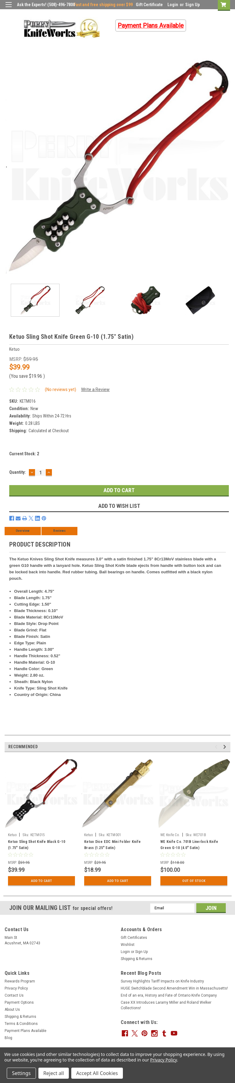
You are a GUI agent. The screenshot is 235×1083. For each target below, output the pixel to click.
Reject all (53, 1073)
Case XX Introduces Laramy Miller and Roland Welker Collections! (166, 1005)
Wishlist (128, 945)
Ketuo (12, 835)
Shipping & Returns (136, 959)
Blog (8, 1038)
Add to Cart (41, 880)
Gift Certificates (134, 937)
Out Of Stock (194, 880)
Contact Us (14, 995)
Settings (21, 1073)
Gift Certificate (149, 4)
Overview (22, 531)
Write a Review (95, 389)
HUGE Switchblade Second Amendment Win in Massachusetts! (174, 988)
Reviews (59, 531)
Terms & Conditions (21, 1024)
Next (225, 747)
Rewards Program (20, 981)
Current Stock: (24, 453)
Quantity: (17, 472)
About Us (12, 1009)
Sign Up (192, 4)
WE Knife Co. (170, 835)
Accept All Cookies (97, 1073)
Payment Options (19, 1002)
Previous (217, 747)
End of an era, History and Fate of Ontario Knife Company (169, 995)
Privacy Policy (16, 988)
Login (172, 4)
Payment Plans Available (25, 1031)
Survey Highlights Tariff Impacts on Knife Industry (162, 981)
